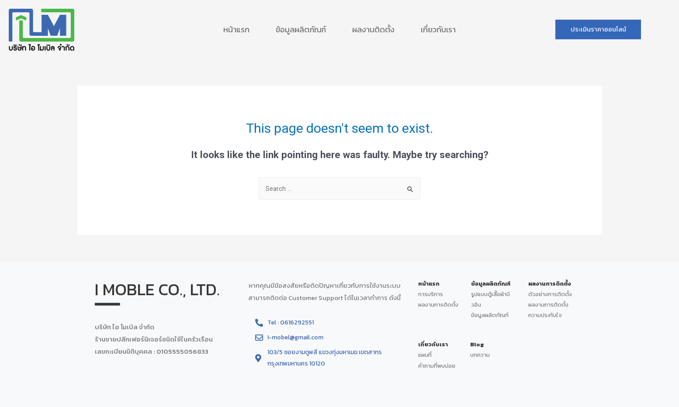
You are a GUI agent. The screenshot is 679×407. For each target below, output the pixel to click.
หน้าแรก (236, 29)
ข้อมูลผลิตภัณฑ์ (301, 29)
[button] (598, 29)
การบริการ (430, 294)
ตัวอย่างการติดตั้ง (550, 294)
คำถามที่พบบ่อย (436, 366)
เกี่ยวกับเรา (438, 29)
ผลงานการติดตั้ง (438, 304)
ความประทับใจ (545, 315)
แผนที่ (425, 355)
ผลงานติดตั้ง (373, 29)
